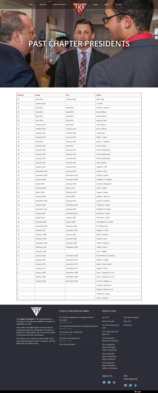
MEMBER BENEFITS (59, 4)
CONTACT (119, 4)
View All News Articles (67, 344)
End (67, 95)
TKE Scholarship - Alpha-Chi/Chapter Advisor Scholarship (109, 347)
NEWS (96, 4)
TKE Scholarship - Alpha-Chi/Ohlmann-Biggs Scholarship (109, 356)
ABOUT (106, 4)
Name (99, 95)
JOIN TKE (43, 4)
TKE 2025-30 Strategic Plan (69, 338)
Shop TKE (127, 321)
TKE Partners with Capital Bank (70, 332)
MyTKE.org (127, 325)
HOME (31, 4)
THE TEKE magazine (131, 317)
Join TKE (105, 317)
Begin (38, 95)
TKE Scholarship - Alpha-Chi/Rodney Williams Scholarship (109, 365)
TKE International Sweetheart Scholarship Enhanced (78, 326)
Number (21, 95)
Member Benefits (108, 321)
